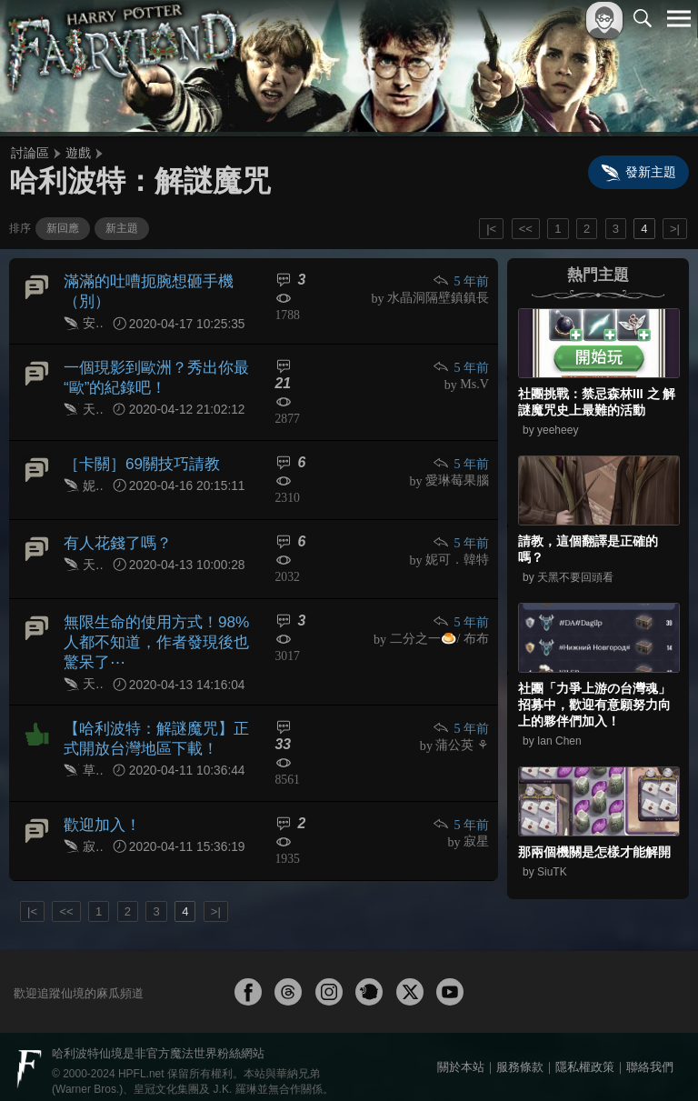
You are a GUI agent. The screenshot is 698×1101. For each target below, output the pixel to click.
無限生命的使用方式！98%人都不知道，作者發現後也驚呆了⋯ (158, 635)
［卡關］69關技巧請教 (137, 457)
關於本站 (460, 1057)
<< (526, 228)
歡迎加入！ (100, 813)
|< (491, 228)
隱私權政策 (584, 1057)
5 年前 (461, 280)
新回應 (62, 228)
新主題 (121, 228)
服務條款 (519, 1057)
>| (675, 228)
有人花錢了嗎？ (114, 537)
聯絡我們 (649, 1057)
